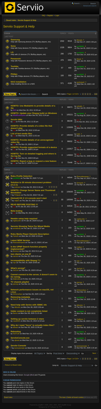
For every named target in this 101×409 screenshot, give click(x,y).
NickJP (15, 299)
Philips (14, 74)
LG (12, 52)
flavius (15, 313)
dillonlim (17, 307)
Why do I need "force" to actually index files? (32, 325)
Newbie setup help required (24, 218)
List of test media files (21, 133)
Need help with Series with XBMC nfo (29, 305)
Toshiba (14, 66)
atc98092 (80, 46)
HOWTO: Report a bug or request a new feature (33, 161)
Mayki (79, 59)
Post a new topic (10, 94)
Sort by (56, 353)
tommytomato (19, 348)
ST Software (52, 407)
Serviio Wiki (16, 119)
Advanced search (89, 6)
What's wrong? (18, 268)
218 (96, 94)
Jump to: (55, 365)
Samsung (15, 39)
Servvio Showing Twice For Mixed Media (30, 226)
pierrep (15, 284)
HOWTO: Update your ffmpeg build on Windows (34, 113)
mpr (14, 262)
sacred (15, 256)
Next (94, 353)
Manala (79, 40)
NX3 (14, 110)
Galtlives (80, 319)
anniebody (17, 228)
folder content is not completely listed (29, 311)
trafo (78, 134)
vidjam (16, 200)
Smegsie (80, 183)
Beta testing (16, 211)
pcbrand (17, 187)
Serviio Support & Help (27, 20)
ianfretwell (80, 82)
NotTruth (16, 334)
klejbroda (16, 279)
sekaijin (79, 106)
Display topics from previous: (28, 353)
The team (62, 397)
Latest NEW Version (20, 240)
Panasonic (16, 58)
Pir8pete (17, 195)
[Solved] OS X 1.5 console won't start (29, 198)
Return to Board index (13, 365)
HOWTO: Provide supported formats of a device (34, 147)
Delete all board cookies (75, 397)
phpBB (40, 405)
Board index (11, 20)
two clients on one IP (21, 254)
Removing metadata (20, 297)
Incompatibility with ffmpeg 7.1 (26, 260)
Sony (13, 46)
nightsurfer (17, 221)
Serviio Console (18, 345)
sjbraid (16, 340)
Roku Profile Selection (21, 176)
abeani (15, 327)
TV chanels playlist (20, 282)
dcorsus (16, 251)
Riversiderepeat (83, 176)
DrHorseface (18, 294)
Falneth (16, 236)
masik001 (16, 321)
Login (57, 15)
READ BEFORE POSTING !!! (24, 204)
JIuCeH (16, 270)
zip (14, 122)
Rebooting (16, 331)
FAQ (43, 15)
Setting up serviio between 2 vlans (27, 319)
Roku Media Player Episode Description (30, 234)
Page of (72, 94)
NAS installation (18, 82)
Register (50, 15)
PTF (60, 407)
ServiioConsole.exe (20, 338)
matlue (79, 247)
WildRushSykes (19, 115)
